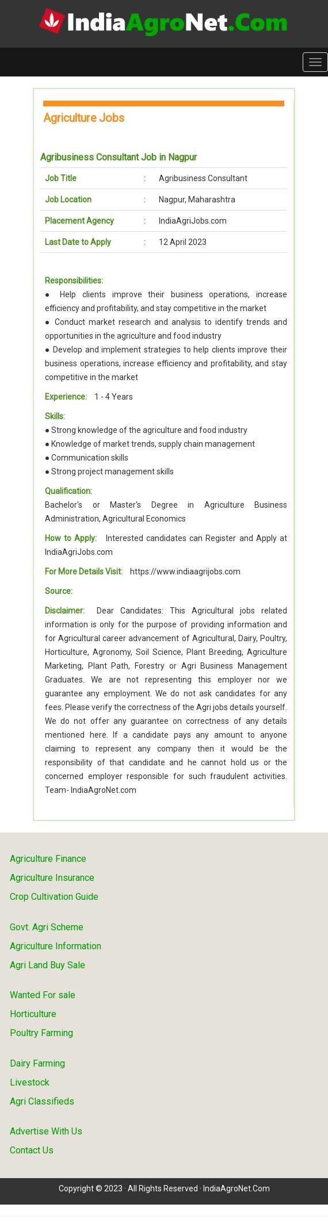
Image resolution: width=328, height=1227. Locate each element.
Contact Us (32, 1150)
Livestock (29, 1082)
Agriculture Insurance (52, 877)
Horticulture (33, 1014)
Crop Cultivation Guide (54, 896)
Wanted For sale (42, 995)
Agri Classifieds (42, 1101)
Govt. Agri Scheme (46, 927)
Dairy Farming (37, 1063)
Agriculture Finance (48, 858)
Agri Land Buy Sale (47, 965)
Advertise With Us (46, 1131)
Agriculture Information (55, 946)
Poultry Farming (41, 1032)
